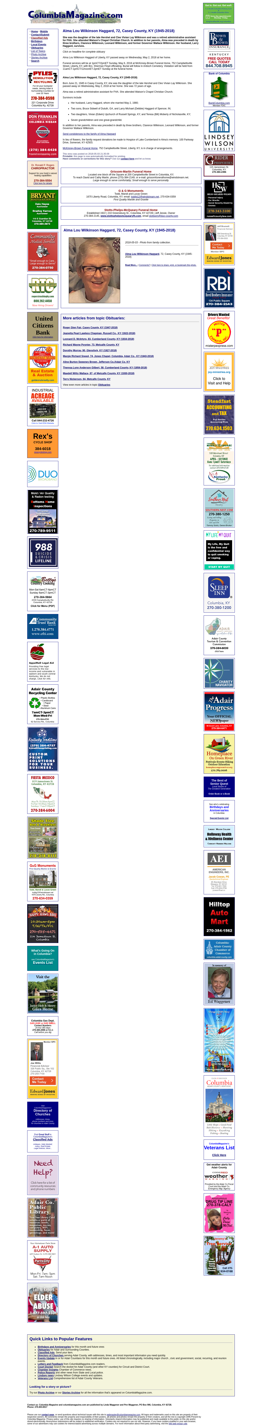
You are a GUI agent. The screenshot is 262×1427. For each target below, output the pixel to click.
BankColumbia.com (219, 103)
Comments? (144, 265)
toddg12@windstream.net (145, 196)
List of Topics (38, 51)
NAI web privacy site (178, 1424)
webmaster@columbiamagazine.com (123, 1415)
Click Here (219, 1155)
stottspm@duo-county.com (163, 215)
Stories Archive (39, 57)
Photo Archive (38, 54)
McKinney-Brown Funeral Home (80, 148)
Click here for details (43, 183)
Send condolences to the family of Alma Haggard (89, 133)
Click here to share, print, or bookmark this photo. (174, 265)
